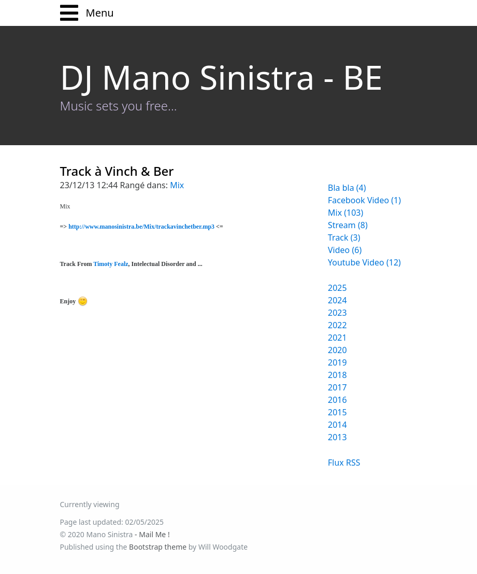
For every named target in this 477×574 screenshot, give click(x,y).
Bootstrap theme (157, 547)
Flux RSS (344, 462)
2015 (337, 412)
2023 (337, 312)
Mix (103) (345, 212)
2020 (337, 350)
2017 (337, 387)
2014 (337, 424)
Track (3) (344, 237)
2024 (337, 300)
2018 (337, 375)
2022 (337, 325)
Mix (177, 185)
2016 (337, 399)
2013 (337, 437)
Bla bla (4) (347, 187)
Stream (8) (348, 225)
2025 (337, 287)
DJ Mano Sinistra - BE (221, 77)
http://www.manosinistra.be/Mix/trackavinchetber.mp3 (141, 226)
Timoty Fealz (110, 264)
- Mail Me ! (152, 534)
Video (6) (345, 250)
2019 (337, 362)
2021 (337, 337)
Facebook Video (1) (364, 200)
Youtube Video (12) (364, 262)
